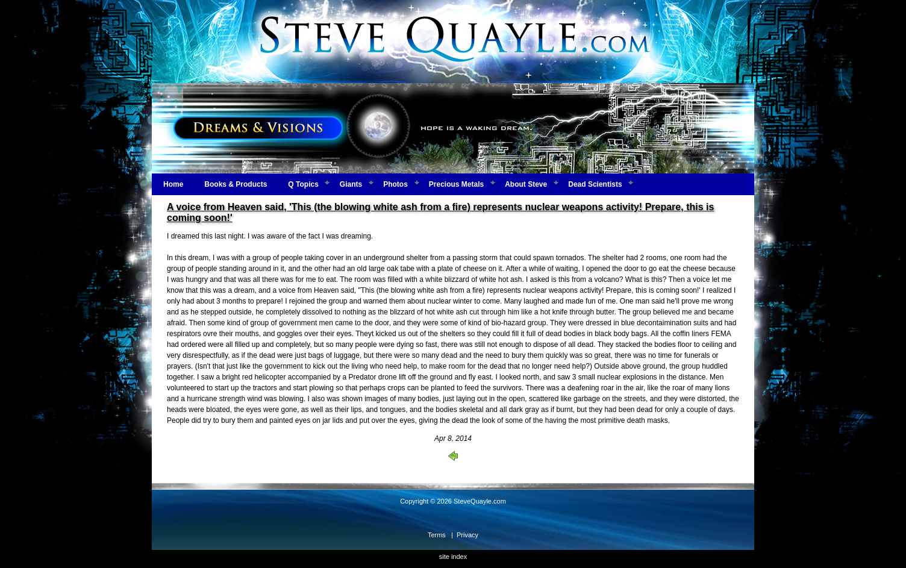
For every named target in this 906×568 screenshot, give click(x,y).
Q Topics (303, 184)
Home (173, 184)
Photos (395, 184)
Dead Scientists (595, 184)
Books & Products (235, 184)
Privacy (467, 534)
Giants (351, 184)
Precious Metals (456, 184)
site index (453, 556)
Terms (437, 534)
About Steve (526, 184)
